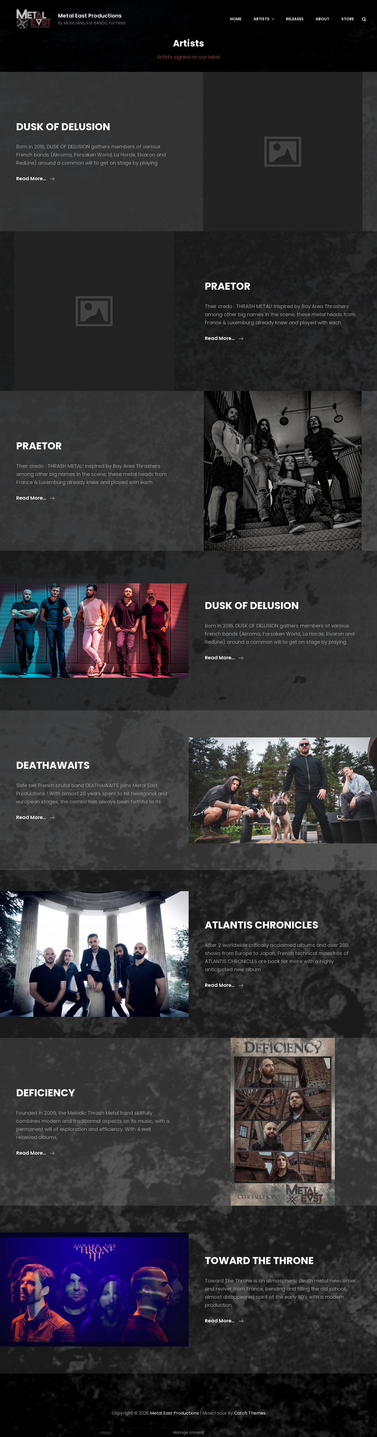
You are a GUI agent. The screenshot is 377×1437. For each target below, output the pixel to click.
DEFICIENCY (45, 1093)
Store (347, 19)
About (322, 19)
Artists (264, 19)
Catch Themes (250, 1413)
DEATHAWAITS (53, 765)
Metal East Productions (90, 15)
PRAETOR (228, 286)
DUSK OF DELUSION (63, 127)
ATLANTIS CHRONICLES (261, 925)
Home (235, 19)
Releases (294, 19)
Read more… (35, 179)
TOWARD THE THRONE (259, 1261)
